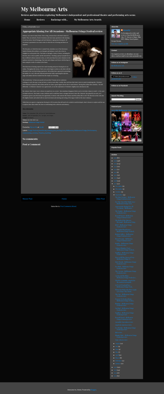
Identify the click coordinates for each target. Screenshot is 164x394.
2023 (115, 166)
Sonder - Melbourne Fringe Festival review (124, 244)
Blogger (93, 390)
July (116, 346)
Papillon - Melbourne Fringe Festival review (124, 254)
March (117, 358)
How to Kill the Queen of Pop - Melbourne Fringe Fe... (125, 258)
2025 (115, 161)
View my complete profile (119, 44)
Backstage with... (59, 19)
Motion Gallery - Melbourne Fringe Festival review (124, 235)
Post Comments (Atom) (68, 206)
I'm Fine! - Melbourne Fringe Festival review (124, 309)
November (119, 189)
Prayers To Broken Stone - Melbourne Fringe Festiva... (124, 300)
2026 (115, 158)
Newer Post (27, 199)
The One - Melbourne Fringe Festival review (124, 295)
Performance (91, 130)
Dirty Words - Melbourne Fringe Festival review (125, 263)
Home (27, 19)
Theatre (41, 133)
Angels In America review (123, 325)
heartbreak (43, 130)
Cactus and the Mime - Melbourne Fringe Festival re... (125, 277)
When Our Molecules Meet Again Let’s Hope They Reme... (125, 290)
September (119, 195)
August (117, 344)
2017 (115, 184)
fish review (118, 332)
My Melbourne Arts (44, 8)
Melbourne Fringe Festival (36, 122)
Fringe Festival (33, 130)
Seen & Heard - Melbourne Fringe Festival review (124, 217)
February (118, 361)
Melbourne (70, 130)
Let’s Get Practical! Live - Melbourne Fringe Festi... (124, 286)
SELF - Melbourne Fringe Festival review (123, 226)
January (118, 364)
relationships (27, 133)
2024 (115, 164)
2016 (115, 367)
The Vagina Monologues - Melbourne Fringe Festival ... (125, 230)
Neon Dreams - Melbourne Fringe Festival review (124, 240)
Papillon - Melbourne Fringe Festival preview (124, 314)
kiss (55, 130)
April (117, 355)
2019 (115, 178)
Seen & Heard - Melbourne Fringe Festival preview (124, 318)
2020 (115, 175)
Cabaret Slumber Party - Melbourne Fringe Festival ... (125, 249)
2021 (115, 172)
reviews (35, 133)
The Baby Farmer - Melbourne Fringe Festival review (125, 198)
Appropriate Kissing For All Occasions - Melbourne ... (124, 207)
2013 (115, 376)
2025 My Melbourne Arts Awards (124, 110)
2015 (115, 370)
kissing (59, 130)
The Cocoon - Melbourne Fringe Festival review (125, 272)
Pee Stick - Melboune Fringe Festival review (124, 267)
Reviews (41, 19)
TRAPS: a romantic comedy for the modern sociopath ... (125, 281)
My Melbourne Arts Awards (87, 19)
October (118, 192)
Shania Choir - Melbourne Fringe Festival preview (126, 336)
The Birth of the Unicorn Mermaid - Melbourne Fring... (125, 221)
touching (48, 133)
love (63, 130)
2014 (115, 373)
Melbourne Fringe (80, 130)
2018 (115, 181)
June (117, 349)
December (119, 186)
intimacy (50, 130)
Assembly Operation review (124, 322)
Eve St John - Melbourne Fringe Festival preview (125, 329)
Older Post (100, 199)
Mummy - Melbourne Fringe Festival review (124, 304)
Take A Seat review (121, 340)
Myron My (126, 30)
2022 (115, 169)
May (117, 352)
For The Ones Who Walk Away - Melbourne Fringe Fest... (125, 203)
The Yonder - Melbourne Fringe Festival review (125, 212)
